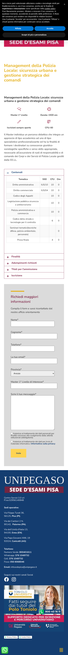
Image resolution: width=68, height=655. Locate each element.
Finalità (15, 256)
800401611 (43, 3)
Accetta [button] (49, 643)
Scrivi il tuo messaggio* (33, 411)
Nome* (33, 322)
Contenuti (16, 172)
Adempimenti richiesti (24, 262)
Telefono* (33, 346)
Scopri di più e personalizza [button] (34, 649)
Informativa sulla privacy (43, 443)
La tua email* (34, 359)
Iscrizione (16, 275)
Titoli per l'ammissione (24, 269)
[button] (34, 172)
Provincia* (33, 372)
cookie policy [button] (50, 623)
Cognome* (34, 334)
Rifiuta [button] (18, 643)
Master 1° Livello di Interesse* (34, 384)
